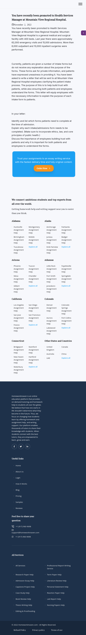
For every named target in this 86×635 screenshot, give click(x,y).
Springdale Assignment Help (67, 279)
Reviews (19, 508)
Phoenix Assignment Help (19, 269)
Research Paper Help (25, 574)
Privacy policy (38, 630)
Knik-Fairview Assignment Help (52, 250)
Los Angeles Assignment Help (19, 308)
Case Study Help (23, 593)
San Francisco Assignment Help (34, 318)
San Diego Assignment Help (34, 308)
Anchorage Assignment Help (52, 230)
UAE (48, 358)
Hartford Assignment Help (34, 360)
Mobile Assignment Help (34, 240)
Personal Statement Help (57, 587)
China (64, 354)
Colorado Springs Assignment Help (67, 309)
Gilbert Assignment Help (19, 289)
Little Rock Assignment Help (52, 269)
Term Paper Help (54, 574)
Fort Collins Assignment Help (67, 321)
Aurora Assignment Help (52, 321)
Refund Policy (20, 630)
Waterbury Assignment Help (19, 370)
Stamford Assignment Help (34, 350)
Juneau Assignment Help (52, 240)
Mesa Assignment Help (19, 279)
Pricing (19, 496)
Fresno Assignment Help (19, 328)
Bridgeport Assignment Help (19, 350)
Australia (50, 354)
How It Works (21, 484)
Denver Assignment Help (52, 308)
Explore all (33, 247)
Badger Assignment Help (67, 240)
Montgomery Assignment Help (34, 230)
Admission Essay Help (25, 580)
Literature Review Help (57, 580)
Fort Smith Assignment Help (52, 279)
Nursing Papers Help (56, 605)
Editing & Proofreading (25, 611)
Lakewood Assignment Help (52, 331)
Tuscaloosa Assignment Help (19, 250)
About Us (20, 471)
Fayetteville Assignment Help (67, 269)
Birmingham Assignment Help (19, 240)
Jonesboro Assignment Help (52, 289)
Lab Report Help (54, 599)
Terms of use (56, 630)
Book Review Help (23, 599)
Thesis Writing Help (24, 605)
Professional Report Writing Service (59, 567)
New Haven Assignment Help (19, 360)
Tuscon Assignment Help (34, 269)
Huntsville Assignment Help (19, 230)
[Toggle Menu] (80, 4)
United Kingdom (50, 348)
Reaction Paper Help (55, 593)
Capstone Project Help (25, 587)
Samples (19, 502)
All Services (20, 565)
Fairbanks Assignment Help (67, 230)
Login (18, 477)
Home (18, 465)
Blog (17, 490)
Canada (65, 347)
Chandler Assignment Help (34, 279)
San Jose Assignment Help (19, 318)
